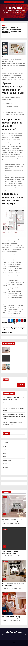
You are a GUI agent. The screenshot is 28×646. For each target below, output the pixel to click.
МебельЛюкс (14, 7)
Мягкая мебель (7, 460)
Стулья (5, 464)
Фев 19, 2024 (6, 620)
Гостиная (5, 442)
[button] (25, 19)
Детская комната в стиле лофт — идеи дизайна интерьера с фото (13, 520)
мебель (11, 12)
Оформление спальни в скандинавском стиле (10, 552)
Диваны (5, 449)
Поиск (5, 380)
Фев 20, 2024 (6, 588)
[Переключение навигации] (22, 19)
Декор (4, 25)
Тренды (5, 471)
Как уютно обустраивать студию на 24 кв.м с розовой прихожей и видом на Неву (13, 330)
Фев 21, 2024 (6, 523)
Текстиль (5, 467)
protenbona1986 (15, 523)
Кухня (4, 457)
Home (14, 642)
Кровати (5, 453)
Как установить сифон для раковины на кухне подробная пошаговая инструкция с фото (14, 416)
